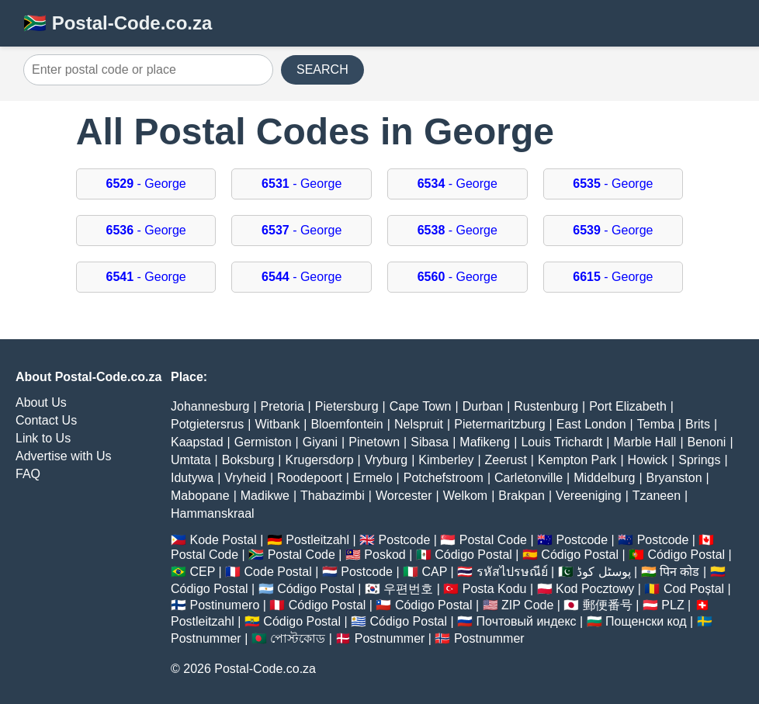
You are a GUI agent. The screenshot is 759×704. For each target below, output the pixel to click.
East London (591, 424)
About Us (41, 402)
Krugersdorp (319, 459)
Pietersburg (347, 406)
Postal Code (493, 539)
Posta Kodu (495, 588)
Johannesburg (210, 406)
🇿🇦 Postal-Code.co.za (117, 22)
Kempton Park (577, 459)
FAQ (28, 473)
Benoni (707, 442)
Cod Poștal (694, 588)
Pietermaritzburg (499, 424)
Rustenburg (546, 406)
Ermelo (373, 477)
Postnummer (206, 638)
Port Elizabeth (628, 406)
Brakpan (521, 495)
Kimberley (445, 459)
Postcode (405, 539)
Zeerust (506, 459)
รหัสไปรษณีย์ (512, 571)
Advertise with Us (64, 456)
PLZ (672, 605)
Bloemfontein (346, 424)
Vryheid (245, 477)
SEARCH (322, 69)
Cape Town (421, 406)
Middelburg (604, 477)
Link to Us (43, 438)
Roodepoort (309, 477)
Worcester (404, 495)
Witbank (277, 424)
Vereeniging (589, 495)
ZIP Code (527, 605)
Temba (655, 424)
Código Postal (473, 554)
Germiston (263, 442)
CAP (434, 571)
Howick (648, 459)
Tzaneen (656, 495)
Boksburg (248, 459)
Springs (699, 459)
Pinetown (374, 442)
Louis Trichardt (561, 442)
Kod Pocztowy (595, 588)
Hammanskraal (213, 513)
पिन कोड (679, 571)
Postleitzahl (317, 539)
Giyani (320, 442)
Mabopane (200, 495)
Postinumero (224, 605)
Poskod (384, 554)
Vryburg (386, 459)
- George (146, 183)
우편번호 (408, 588)
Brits (697, 424)
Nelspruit (418, 424)
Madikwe (265, 495)
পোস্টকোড (297, 638)
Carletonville (528, 477)
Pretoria (282, 406)
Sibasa (430, 442)
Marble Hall (644, 442)
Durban (483, 406)
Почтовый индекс (527, 621)
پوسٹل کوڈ (603, 571)
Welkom (465, 495)
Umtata (191, 459)
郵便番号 (607, 605)
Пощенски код (646, 621)
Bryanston (674, 477)
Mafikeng (484, 442)
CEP (202, 571)
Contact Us (46, 420)
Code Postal (278, 571)
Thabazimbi (332, 495)
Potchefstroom (443, 477)
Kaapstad (197, 442)
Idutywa (192, 477)
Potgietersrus (207, 424)
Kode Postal (222, 539)
